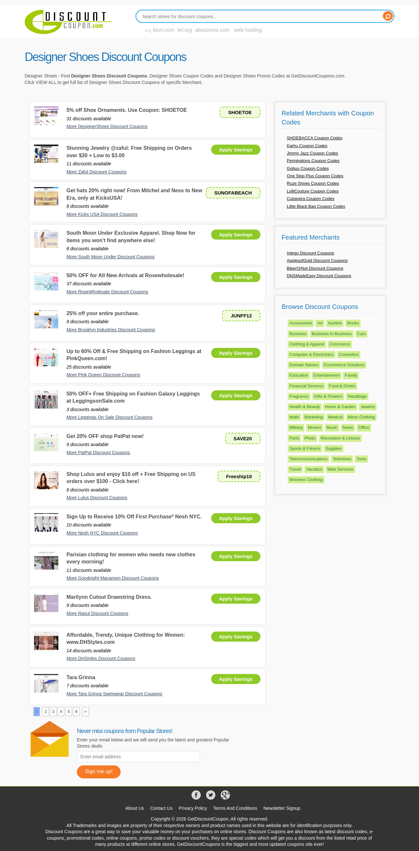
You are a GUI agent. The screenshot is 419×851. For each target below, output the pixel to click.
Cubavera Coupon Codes (310, 198)
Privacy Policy (193, 808)
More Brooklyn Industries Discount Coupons (110, 329)
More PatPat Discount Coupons (98, 452)
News (348, 427)
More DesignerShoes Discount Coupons (107, 126)
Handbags (357, 396)
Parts (294, 438)
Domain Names (303, 364)
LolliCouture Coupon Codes (313, 191)
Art (320, 323)
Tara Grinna (80, 677)
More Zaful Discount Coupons (96, 171)
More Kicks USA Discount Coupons (102, 214)
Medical (335, 417)
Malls (294, 417)
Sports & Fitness (304, 448)
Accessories (300, 323)
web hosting (248, 30)
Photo (310, 438)
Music (332, 427)
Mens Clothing (361, 417)
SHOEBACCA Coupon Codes (314, 138)
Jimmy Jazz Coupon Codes (312, 153)
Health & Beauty (304, 406)
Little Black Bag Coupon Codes (316, 206)
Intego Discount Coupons (310, 253)
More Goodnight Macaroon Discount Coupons (112, 578)
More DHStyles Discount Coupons (100, 658)
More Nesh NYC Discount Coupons (102, 533)
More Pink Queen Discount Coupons (103, 374)
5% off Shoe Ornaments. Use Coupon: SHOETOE (126, 110)
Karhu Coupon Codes (307, 145)
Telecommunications (308, 458)
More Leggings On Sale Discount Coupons (109, 417)
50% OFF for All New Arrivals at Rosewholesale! (125, 275)
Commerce (339, 344)
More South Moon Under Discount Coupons (110, 256)
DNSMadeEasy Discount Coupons (319, 275)
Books (353, 323)
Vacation (314, 469)
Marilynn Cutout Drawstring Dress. (109, 597)
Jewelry (368, 406)
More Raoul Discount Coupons (97, 613)
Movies (314, 427)
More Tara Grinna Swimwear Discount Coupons (114, 693)
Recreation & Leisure (340, 438)
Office (363, 427)
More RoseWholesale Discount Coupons (107, 291)
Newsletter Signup (281, 808)
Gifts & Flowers (328, 396)
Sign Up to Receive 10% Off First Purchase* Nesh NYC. (134, 516)
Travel (295, 469)
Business (297, 333)
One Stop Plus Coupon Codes (315, 175)
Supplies (334, 448)
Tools (361, 458)
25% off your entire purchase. (102, 313)
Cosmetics (349, 354)
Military (296, 427)
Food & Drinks (342, 386)
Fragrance (298, 396)
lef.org (184, 30)
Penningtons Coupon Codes (313, 160)
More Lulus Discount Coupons (96, 497)
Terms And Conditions (235, 808)
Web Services (340, 469)
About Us (134, 808)
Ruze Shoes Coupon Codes (313, 183)
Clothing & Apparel (306, 344)
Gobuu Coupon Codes (308, 168)
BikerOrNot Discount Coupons (315, 268)
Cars (361, 333)
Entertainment (326, 375)
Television (342, 458)
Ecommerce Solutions (344, 364)
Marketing (314, 417)
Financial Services (306, 386)
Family (351, 375)
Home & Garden (340, 406)
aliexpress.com (212, 30)
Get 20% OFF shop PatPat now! (105, 436)
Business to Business (332, 333)
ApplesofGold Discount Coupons (317, 260)
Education (298, 375)
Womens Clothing (305, 479)
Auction (335, 323)
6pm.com (163, 30)
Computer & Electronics (311, 354)
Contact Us (161, 808)
